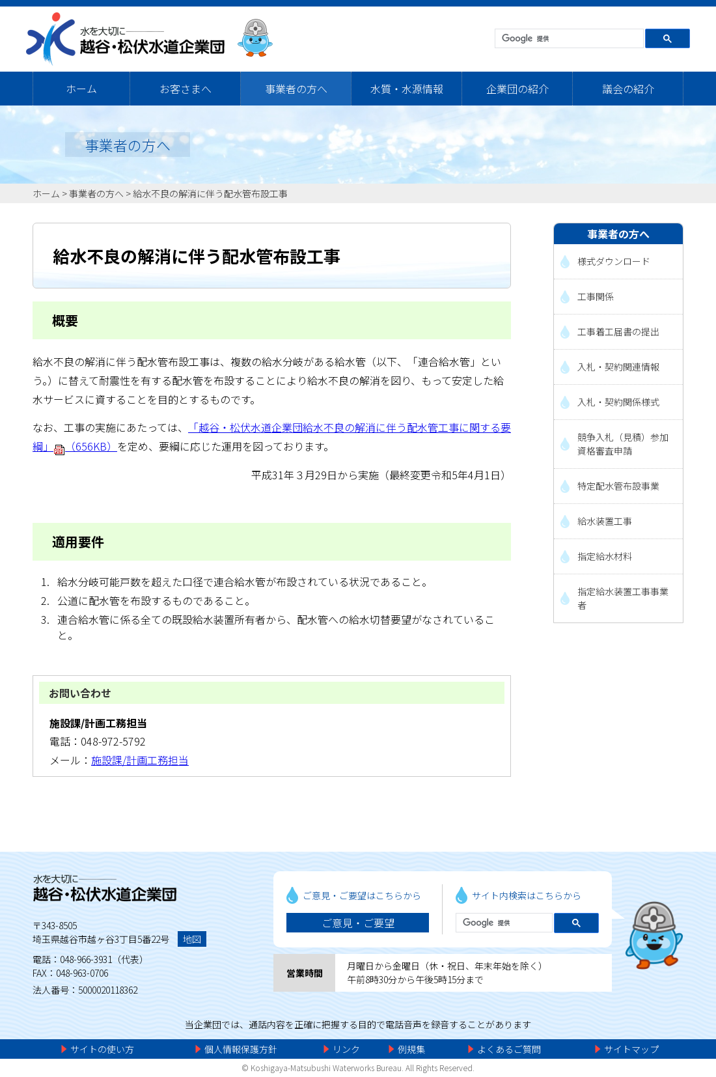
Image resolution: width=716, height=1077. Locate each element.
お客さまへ (185, 88)
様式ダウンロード (613, 261)
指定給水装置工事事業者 (622, 598)
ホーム (81, 88)
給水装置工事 (604, 520)
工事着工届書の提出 (618, 331)
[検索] (568, 39)
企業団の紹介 (517, 88)
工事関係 (595, 296)
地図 (192, 938)
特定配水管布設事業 (618, 485)
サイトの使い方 (102, 1049)
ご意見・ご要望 (358, 922)
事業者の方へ (296, 88)
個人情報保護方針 (240, 1049)
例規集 (411, 1049)
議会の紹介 (628, 88)
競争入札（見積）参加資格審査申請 (622, 443)
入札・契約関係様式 (618, 401)
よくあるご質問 (509, 1049)
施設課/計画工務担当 (140, 760)
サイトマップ (631, 1049)
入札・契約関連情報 (618, 366)
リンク (346, 1049)
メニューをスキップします (413, 9)
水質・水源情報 (406, 88)
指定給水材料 (604, 556)
